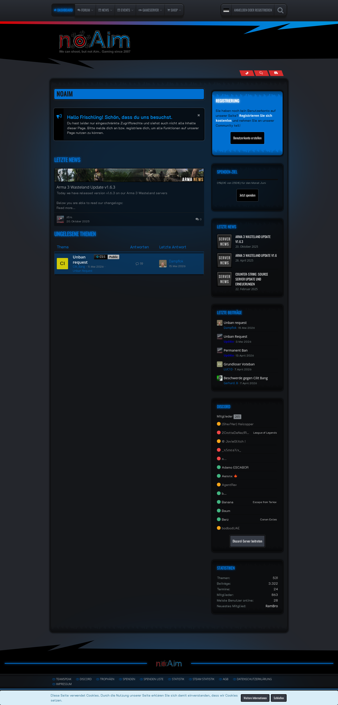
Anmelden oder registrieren (253, 10)
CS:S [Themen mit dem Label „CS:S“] (102, 257)
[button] (226, 10)
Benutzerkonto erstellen (247, 137)
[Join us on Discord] (276, 73)
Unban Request (82, 271)
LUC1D (228, 369)
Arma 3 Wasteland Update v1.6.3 (86, 187)
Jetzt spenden (247, 195)
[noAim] (169, 42)
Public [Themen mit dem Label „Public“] (113, 257)
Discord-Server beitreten (247, 540)
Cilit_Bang (79, 267)
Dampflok (176, 261)
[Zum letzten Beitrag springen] (163, 263)
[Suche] (280, 10)
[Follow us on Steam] (247, 73)
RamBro (271, 606)
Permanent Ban (236, 350)
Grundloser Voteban (239, 364)
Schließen (279, 698)
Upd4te (229, 342)
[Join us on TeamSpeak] (261, 73)
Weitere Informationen (255, 698)
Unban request (80, 259)
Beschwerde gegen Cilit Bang (246, 378)
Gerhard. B (231, 383)
